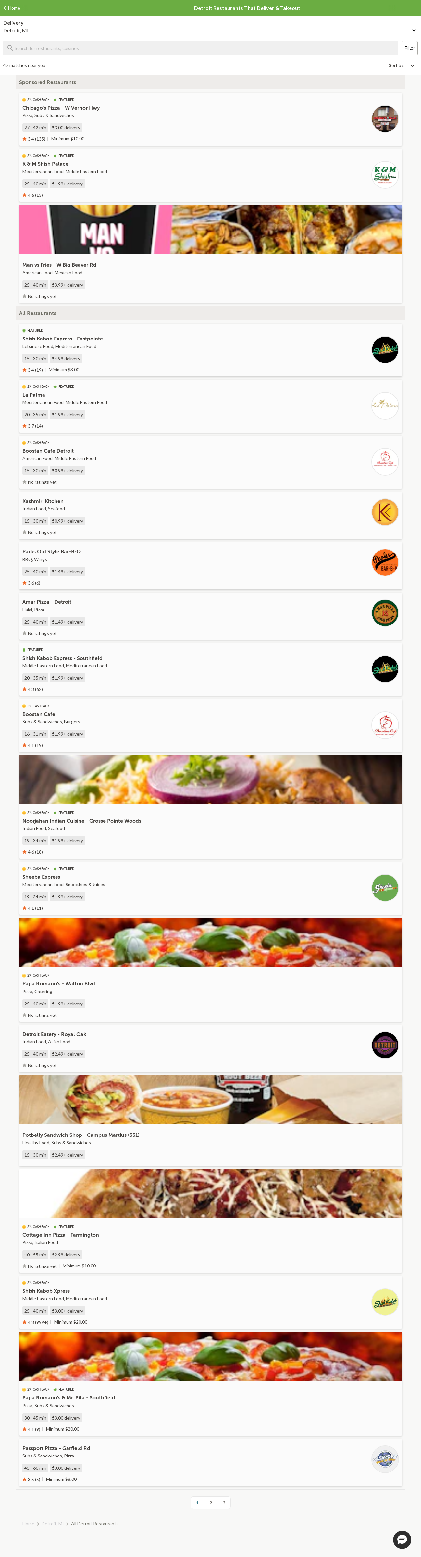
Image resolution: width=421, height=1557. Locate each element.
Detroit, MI (53, 1523)
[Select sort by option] (401, 65)
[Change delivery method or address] (414, 29)
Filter (409, 48)
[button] (402, 1540)
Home (28, 1523)
